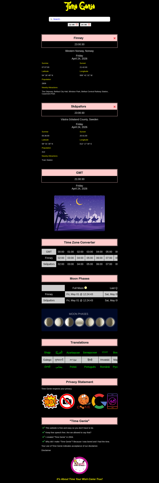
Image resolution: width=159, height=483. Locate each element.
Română (105, 366)
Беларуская (90, 352)
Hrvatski (104, 359)
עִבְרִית (73, 359)
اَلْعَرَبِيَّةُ (58, 352)
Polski (73, 366)
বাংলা (105, 352)
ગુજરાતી (59, 359)
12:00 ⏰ (73, 25)
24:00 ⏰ (85, 25)
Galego (47, 359)
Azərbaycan (73, 352)
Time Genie (79, 7)
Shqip (47, 352)
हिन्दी (90, 359)
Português (90, 366)
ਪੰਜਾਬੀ (47, 366)
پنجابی (59, 366)
